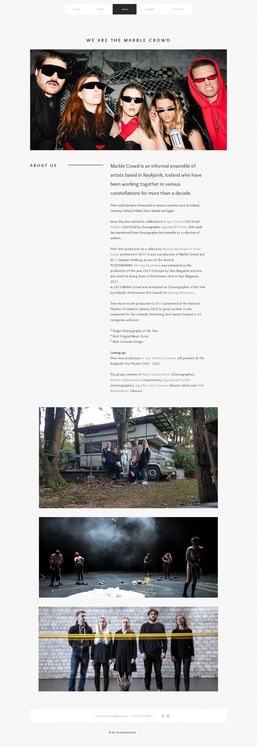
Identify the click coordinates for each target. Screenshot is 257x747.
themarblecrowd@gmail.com (111, 716)
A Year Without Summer (159, 358)
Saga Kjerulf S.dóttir (174, 227)
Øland (159, 303)
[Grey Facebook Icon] (163, 716)
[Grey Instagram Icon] (168, 716)
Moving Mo (170, 249)
